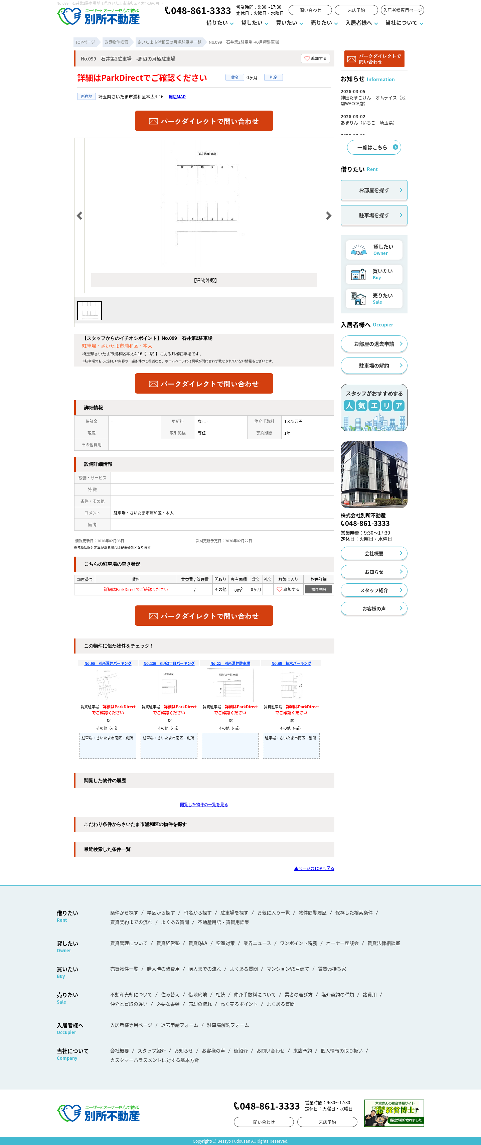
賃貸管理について (129, 943)
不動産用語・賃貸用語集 (223, 922)
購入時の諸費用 (163, 969)
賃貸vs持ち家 (332, 969)
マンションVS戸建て (288, 969)
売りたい (321, 22)
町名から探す (198, 912)
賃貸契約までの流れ (131, 922)
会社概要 (374, 553)
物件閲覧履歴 (313, 912)
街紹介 (241, 1050)
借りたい (217, 22)
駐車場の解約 (374, 365)
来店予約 (356, 10)
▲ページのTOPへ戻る (314, 868)
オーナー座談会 (342, 943)
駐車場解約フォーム (228, 1025)
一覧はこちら (372, 147)
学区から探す (161, 912)
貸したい (252, 22)
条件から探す (124, 912)
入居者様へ (358, 22)
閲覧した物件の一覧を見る (204, 804)
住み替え (170, 994)
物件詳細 (318, 589)
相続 (220, 994)
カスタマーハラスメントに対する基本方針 (154, 1060)
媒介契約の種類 (337, 994)
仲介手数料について (255, 994)
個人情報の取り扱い (342, 1050)
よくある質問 (175, 922)
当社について (401, 22)
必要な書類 (168, 1004)
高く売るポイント (239, 1004)
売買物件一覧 (124, 969)
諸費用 (370, 994)
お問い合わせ (271, 1050)
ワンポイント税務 (298, 943)
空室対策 (225, 943)
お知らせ (374, 571)
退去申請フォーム (179, 1025)
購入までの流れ (204, 969)
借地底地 (197, 994)
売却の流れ (200, 1004)
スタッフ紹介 (374, 590)
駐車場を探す (374, 215)
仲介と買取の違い (129, 1004)
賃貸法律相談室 (383, 943)
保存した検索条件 (354, 912)
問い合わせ (310, 10)
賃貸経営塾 (168, 943)
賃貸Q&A (197, 943)
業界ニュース (257, 943)
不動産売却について (131, 994)
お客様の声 (374, 608)
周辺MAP (177, 97)
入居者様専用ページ (402, 10)
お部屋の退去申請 (374, 343)
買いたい (286, 22)
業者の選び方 (299, 994)
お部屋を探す (374, 189)
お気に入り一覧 (273, 912)
